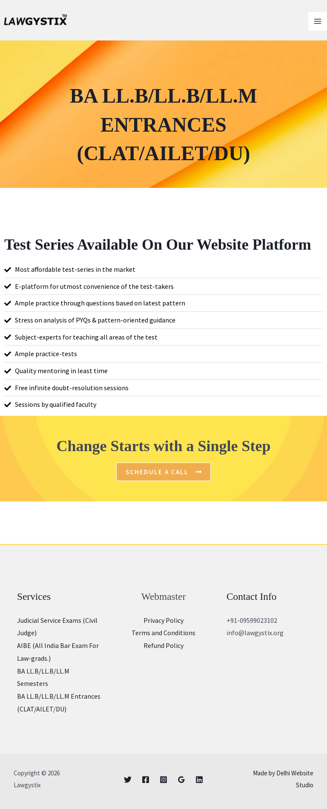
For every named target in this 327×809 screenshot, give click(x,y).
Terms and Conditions (163, 632)
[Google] (181, 779)
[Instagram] (163, 779)
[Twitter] (128, 779)
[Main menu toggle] (317, 21)
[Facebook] (145, 779)
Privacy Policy (163, 620)
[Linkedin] (199, 779)
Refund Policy (163, 645)
